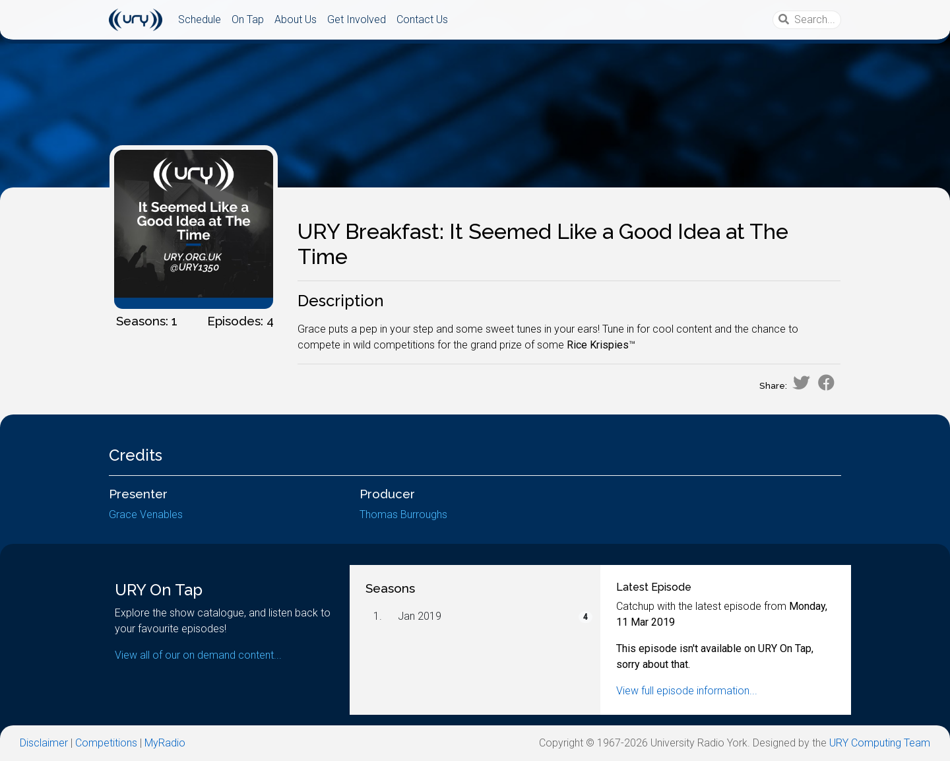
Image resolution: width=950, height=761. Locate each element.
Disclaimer (44, 743)
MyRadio (164, 743)
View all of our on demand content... (198, 655)
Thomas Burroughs (403, 514)
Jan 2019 (419, 616)
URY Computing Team (879, 743)
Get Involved (356, 19)
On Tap (248, 19)
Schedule (199, 19)
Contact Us (422, 19)
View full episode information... (686, 690)
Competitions (106, 743)
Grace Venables (146, 514)
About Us (295, 19)
